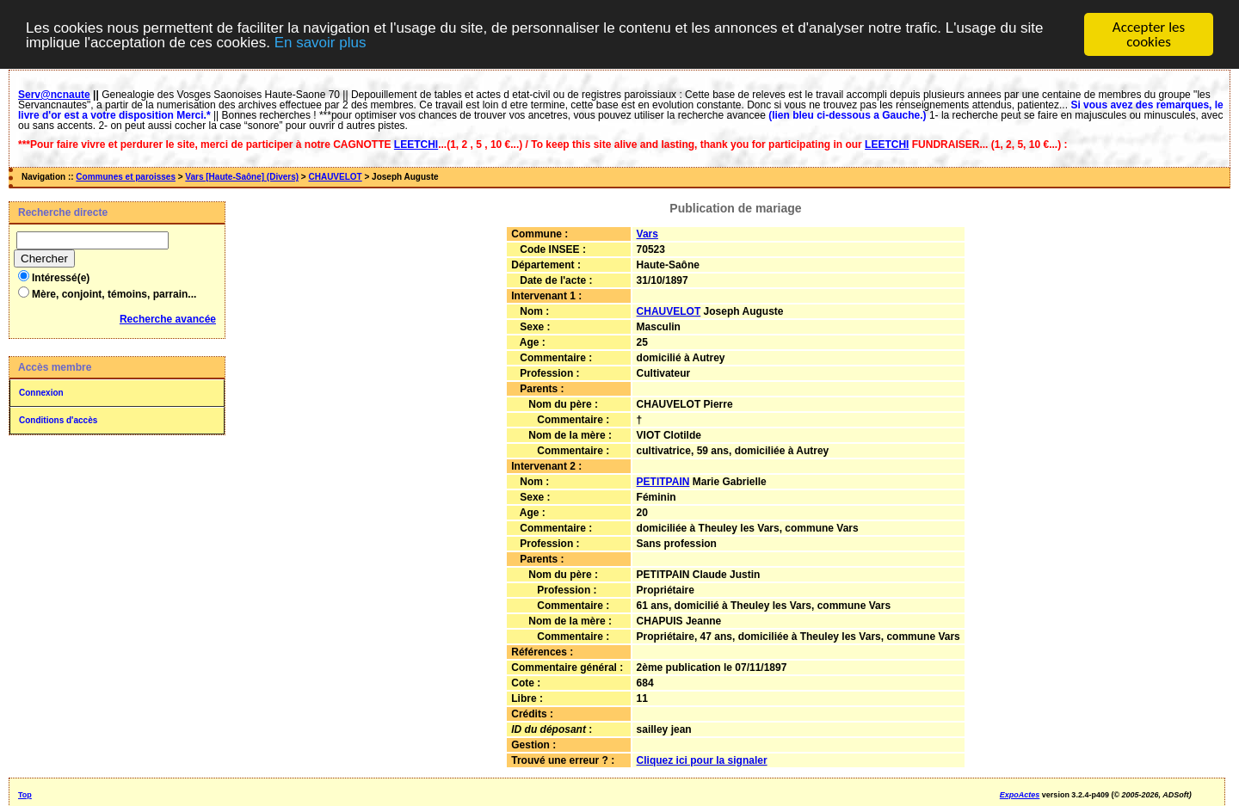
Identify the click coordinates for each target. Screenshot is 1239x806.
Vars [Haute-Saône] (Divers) (242, 177)
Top (25, 795)
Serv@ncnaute (54, 95)
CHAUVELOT (334, 177)
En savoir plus (320, 42)
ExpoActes (1020, 795)
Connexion (41, 392)
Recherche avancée (168, 319)
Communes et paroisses (126, 177)
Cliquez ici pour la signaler (702, 760)
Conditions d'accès (58, 420)
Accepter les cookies (1149, 34)
